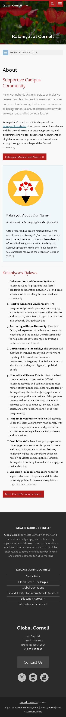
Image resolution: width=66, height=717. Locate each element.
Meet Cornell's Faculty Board (23, 494)
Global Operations (33, 587)
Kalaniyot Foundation (16, 126)
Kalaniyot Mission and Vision (25, 157)
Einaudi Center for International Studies (33, 593)
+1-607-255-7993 (33, 649)
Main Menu (59, 3)
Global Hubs (33, 576)
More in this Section (20, 52)
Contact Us (33, 662)
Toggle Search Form (52, 3)
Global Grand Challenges (33, 582)
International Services (33, 604)
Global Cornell (13, 5)
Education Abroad (33, 598)
